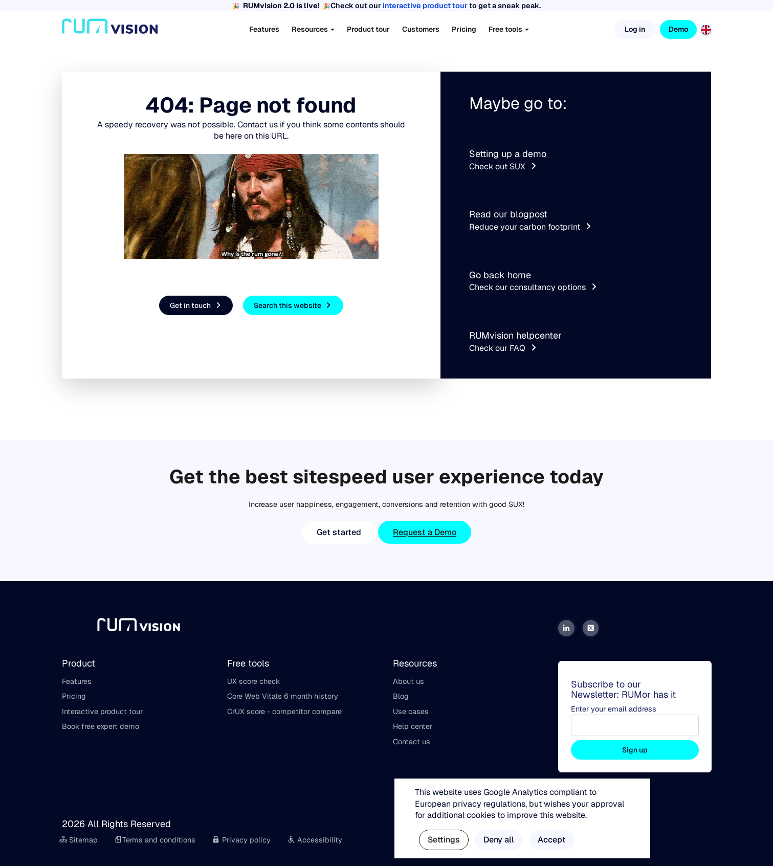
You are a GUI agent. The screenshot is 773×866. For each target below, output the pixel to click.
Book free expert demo (100, 726)
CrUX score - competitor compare (284, 711)
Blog (401, 696)
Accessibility (314, 840)
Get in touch (197, 306)
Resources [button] (313, 29)
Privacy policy (241, 840)
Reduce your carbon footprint (530, 226)
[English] (706, 29)
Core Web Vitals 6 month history (282, 696)
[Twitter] (591, 628)
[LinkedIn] (566, 628)
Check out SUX (503, 166)
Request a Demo (424, 532)
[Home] (110, 29)
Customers (420, 29)
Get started (339, 532)
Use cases (411, 711)
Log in (635, 29)
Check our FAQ (503, 348)
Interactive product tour (102, 711)
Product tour (368, 29)
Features (264, 29)
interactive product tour (425, 5)
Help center (412, 726)
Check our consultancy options (533, 287)
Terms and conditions (154, 840)
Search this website (294, 306)
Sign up (635, 749)
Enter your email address (613, 709)
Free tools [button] (509, 29)
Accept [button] (552, 839)
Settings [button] (444, 839)
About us (408, 681)
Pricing (464, 29)
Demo (678, 29)
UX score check (253, 681)
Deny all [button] (498, 839)
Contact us (411, 741)
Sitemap (78, 840)
